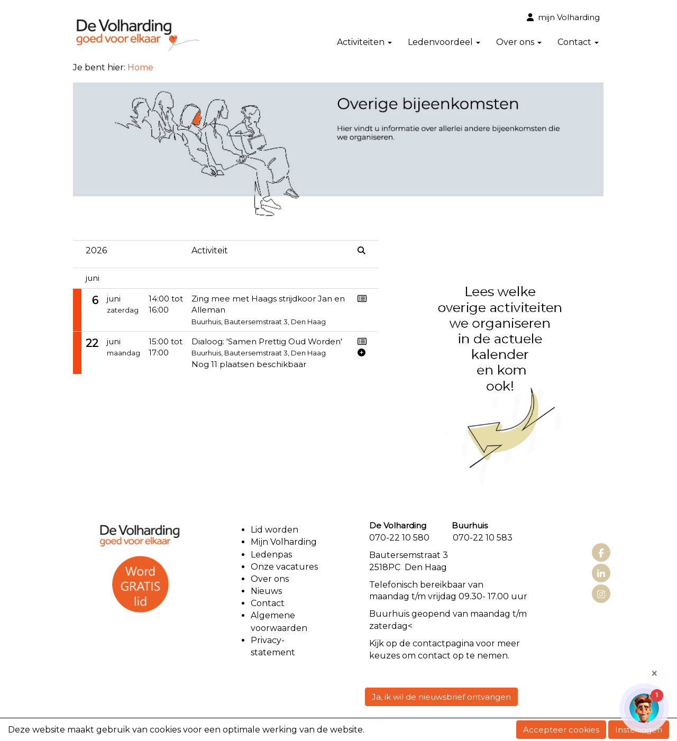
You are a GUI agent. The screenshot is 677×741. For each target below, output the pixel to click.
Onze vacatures (285, 567)
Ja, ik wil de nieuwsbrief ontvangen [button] (441, 697)
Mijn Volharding (284, 542)
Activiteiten (364, 42)
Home (140, 67)
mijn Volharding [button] (563, 17)
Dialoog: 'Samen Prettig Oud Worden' (266, 341)
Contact (578, 42)
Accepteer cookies (561, 730)
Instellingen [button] (638, 730)
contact (429, 643)
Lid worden (274, 530)
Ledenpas (271, 555)
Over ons (519, 42)
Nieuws (266, 591)
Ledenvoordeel (444, 42)
